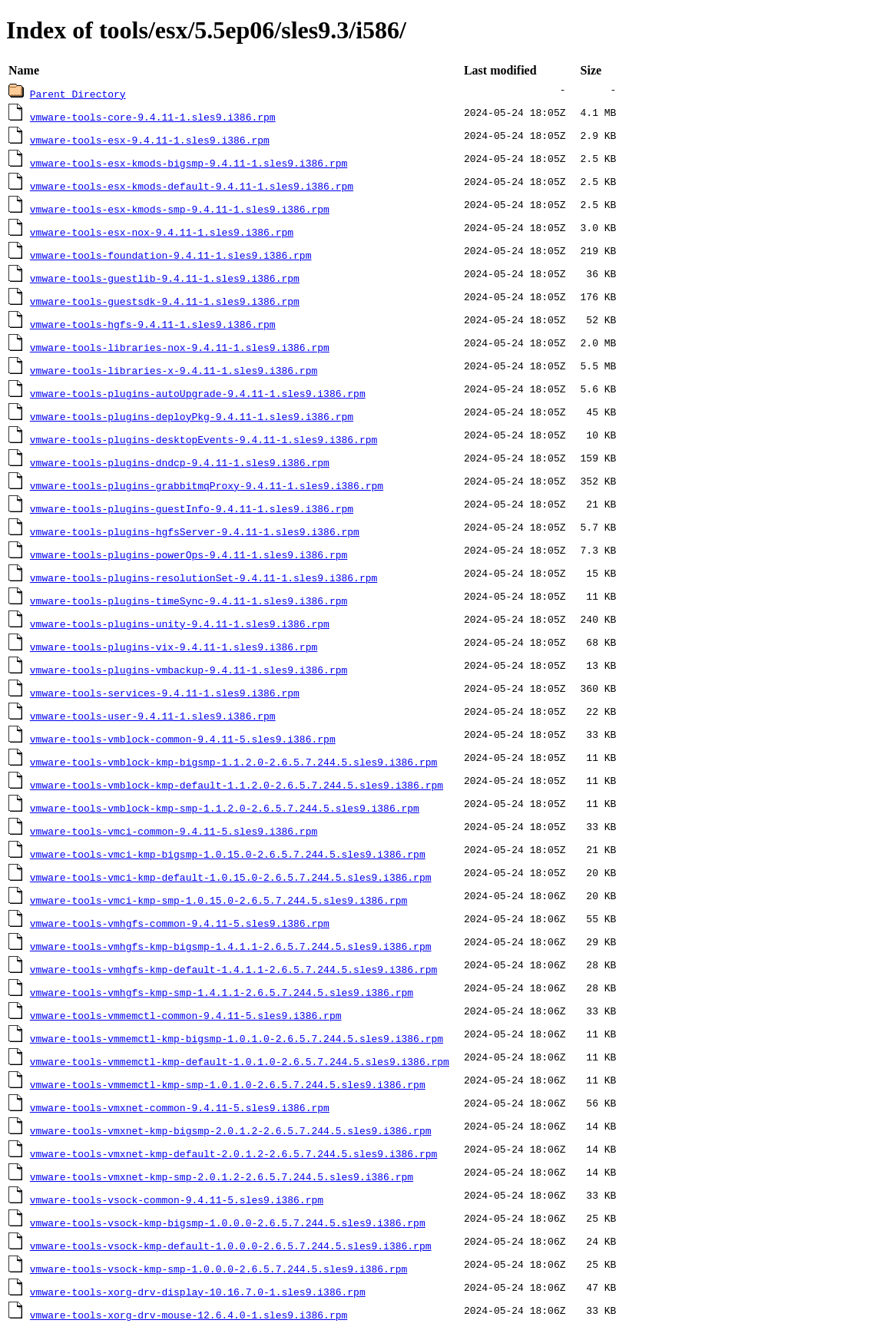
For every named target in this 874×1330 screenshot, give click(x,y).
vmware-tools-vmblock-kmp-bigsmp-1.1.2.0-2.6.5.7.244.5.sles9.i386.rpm (233, 762)
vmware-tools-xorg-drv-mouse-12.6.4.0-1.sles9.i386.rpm (188, 1315)
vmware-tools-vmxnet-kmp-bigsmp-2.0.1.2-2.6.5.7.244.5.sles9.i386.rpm (231, 1130)
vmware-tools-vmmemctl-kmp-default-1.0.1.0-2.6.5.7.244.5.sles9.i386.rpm (239, 1061)
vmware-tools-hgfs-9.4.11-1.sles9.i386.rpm (153, 324)
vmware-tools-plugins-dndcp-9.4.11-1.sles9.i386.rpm (179, 462)
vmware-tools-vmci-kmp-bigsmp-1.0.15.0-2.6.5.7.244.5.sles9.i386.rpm (227, 854)
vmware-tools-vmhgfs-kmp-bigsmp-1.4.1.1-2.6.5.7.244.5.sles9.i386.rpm (231, 946)
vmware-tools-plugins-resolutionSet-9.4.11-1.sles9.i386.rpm (203, 577)
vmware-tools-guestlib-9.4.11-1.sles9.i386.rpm (165, 278)
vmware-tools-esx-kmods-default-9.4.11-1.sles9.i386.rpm (191, 186)
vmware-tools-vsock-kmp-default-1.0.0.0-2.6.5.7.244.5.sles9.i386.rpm (231, 1245)
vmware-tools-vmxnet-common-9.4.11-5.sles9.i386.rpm (179, 1107)
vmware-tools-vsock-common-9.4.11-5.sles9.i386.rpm (176, 1199)
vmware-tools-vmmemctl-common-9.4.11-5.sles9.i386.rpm (186, 1015)
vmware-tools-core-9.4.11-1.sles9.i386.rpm (153, 117)
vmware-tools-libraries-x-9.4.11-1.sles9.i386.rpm (173, 370)
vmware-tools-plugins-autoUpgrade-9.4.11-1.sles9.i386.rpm (198, 393)
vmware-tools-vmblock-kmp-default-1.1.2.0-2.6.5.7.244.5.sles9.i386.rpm (236, 785)
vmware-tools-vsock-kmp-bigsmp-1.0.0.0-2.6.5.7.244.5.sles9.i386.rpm (227, 1222)
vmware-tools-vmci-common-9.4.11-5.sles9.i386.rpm (173, 831)
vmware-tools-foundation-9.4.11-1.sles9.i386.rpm (171, 255)
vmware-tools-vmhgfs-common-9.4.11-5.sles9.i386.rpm (179, 923)
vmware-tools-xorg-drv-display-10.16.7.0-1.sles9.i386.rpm (198, 1292)
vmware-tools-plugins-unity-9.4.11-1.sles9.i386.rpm (179, 623)
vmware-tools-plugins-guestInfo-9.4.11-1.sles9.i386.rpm (191, 508)
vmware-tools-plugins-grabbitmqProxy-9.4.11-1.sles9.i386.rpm (206, 485)
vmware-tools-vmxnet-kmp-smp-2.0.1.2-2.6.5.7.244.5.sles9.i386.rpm (221, 1176)
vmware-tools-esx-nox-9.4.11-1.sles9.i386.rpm (161, 232)
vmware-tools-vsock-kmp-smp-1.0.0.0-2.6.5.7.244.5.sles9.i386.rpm (218, 1268)
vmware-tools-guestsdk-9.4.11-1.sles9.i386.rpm (165, 301)
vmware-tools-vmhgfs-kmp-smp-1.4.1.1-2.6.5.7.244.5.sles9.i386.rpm (221, 992)
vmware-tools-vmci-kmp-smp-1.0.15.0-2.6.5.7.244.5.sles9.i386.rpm (218, 900)
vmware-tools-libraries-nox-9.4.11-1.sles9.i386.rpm (179, 347)
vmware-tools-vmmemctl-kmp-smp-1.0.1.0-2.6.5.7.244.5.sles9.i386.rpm (227, 1084)
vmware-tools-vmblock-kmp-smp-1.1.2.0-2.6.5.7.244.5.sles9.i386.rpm (224, 808)
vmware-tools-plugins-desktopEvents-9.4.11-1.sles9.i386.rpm (203, 439)
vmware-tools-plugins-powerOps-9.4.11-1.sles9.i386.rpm (188, 554)
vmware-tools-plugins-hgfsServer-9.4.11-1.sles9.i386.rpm (194, 531)
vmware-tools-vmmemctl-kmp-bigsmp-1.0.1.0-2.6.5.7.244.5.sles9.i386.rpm (236, 1038)
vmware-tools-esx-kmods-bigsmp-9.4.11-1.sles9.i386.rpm (188, 163)
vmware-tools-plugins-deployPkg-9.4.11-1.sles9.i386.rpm (191, 416)
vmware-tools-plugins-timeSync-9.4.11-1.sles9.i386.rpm (188, 600)
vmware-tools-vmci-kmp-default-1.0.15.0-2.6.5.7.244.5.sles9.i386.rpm (231, 877)
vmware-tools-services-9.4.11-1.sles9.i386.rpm (165, 693)
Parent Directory (78, 94)
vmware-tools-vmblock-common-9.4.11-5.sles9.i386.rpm (183, 739)
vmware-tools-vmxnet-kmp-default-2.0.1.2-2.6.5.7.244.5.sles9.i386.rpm (233, 1153)
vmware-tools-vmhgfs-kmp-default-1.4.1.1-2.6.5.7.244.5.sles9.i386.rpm (233, 969)
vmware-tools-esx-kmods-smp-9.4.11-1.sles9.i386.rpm (179, 209)
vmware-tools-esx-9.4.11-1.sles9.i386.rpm (150, 140)
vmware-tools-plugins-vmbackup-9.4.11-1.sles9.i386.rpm (188, 670)
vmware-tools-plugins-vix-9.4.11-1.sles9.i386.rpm (173, 646)
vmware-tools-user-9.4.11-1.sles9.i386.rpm (153, 716)
